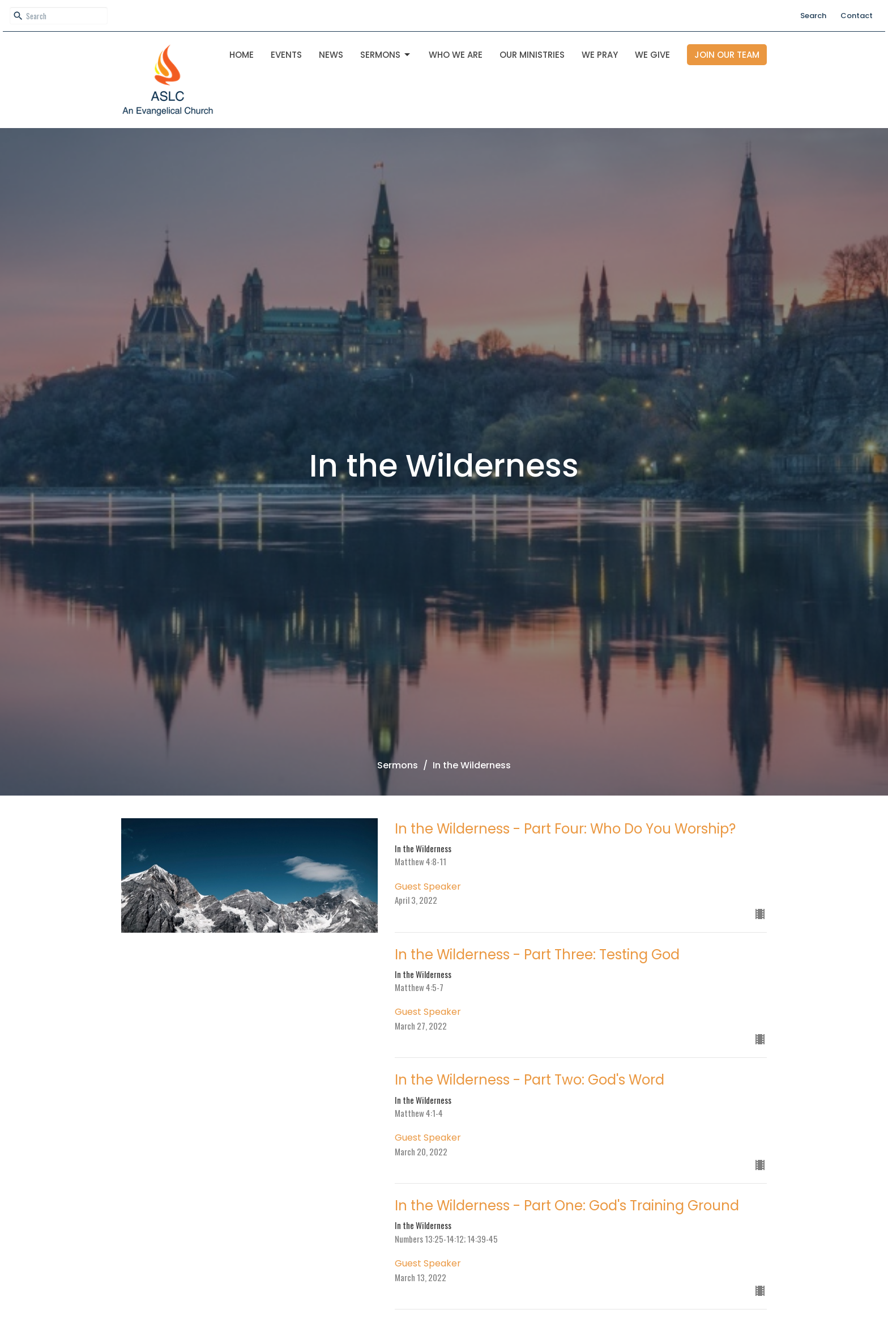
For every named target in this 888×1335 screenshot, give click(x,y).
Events (286, 55)
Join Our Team (726, 55)
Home (241, 55)
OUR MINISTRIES (532, 55)
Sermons (386, 55)
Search (813, 15)
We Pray (600, 55)
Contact (856, 15)
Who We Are (456, 55)
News (331, 55)
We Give (652, 55)
